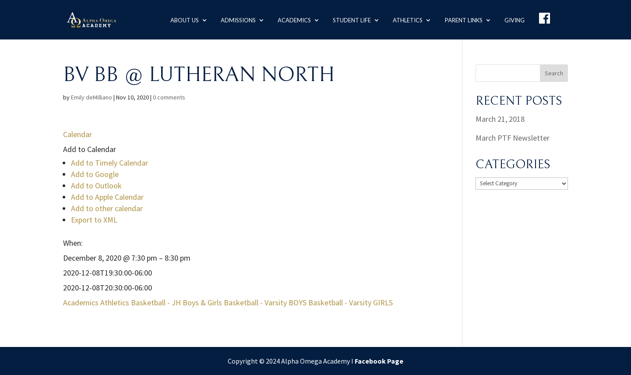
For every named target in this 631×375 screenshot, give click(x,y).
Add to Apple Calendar (107, 197)
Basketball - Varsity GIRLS (350, 302)
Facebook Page (379, 361)
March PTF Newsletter (513, 138)
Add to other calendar (107, 208)
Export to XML (94, 220)
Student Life (350, 19)
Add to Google (95, 174)
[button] (89, 149)
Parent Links (463, 19)
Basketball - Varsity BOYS (265, 302)
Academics (293, 19)
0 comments (169, 97)
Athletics (407, 19)
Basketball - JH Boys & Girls (176, 302)
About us (182, 19)
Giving (514, 19)
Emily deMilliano (91, 97)
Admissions (236, 19)
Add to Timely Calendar (109, 163)
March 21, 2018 (500, 119)
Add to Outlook (96, 185)
